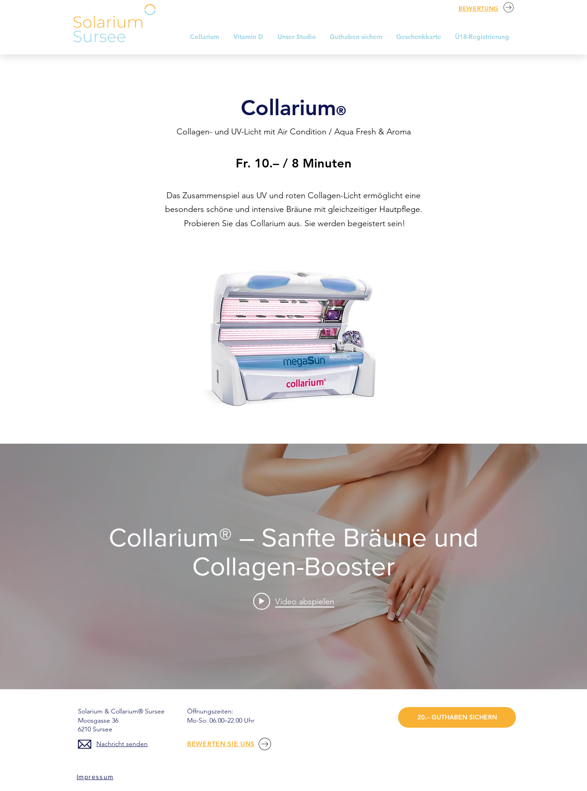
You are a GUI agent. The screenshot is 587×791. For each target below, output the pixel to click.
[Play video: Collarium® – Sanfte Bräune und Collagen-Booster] (293, 601)
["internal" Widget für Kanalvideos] (293, 566)
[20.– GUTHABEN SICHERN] (457, 717)
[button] (297, 36)
